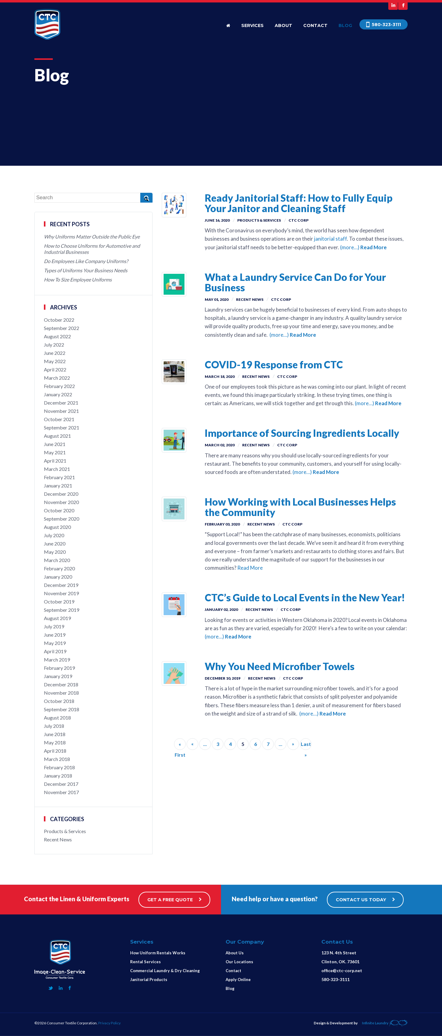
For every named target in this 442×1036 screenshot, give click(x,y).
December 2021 (61, 402)
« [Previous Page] (192, 744)
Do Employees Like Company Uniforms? (86, 261)
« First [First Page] (180, 745)
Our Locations (239, 961)
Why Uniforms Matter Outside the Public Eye (92, 236)
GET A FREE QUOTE (174, 899)
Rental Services (145, 961)
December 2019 (61, 585)
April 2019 (55, 651)
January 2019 (58, 676)
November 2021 (61, 411)
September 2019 (61, 610)
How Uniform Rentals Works (157, 952)
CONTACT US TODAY (365, 899)
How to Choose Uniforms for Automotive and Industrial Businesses (92, 249)
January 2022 (58, 394)
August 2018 (57, 717)
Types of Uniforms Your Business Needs (85, 270)
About (283, 25)
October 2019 (59, 601)
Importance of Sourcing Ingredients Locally (302, 433)
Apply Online (238, 979)
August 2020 (57, 527)
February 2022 (59, 386)
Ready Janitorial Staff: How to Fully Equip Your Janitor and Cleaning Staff (299, 203)
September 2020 (61, 519)
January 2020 (58, 577)
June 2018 (54, 734)
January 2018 (58, 775)
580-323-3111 (335, 979)
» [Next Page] (293, 744)
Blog (345, 25)
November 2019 (61, 593)
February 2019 (59, 668)
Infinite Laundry (385, 1023)
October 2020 (59, 510)
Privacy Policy (109, 1023)
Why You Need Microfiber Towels (280, 666)
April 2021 (55, 461)
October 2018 (59, 701)
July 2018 (54, 726)
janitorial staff (330, 238)
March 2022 (57, 378)
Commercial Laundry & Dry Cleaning (165, 970)
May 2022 (55, 361)
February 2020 (59, 568)
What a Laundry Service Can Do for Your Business (295, 282)
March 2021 (57, 469)
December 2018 (61, 684)
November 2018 (61, 693)
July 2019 (54, 626)
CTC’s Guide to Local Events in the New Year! (305, 597)
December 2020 (61, 494)
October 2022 (59, 320)
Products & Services (259, 220)
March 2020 (57, 560)
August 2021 (57, 436)
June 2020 (54, 543)
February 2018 (59, 767)
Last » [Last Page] (306, 745)
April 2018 (55, 751)
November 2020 (61, 502)
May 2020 (55, 552)
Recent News (249, 299)
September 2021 (61, 427)
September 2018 (61, 709)
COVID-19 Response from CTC (274, 365)
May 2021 (55, 452)
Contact (315, 25)
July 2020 (54, 535)
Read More (373, 247)
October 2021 (59, 419)
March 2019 (57, 659)
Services (252, 25)
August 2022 (57, 336)
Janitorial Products (148, 979)
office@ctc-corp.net (341, 970)
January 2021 (58, 485)
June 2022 (54, 353)
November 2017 (61, 792)
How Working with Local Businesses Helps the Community (300, 507)
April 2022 (55, 369)
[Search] (93, 198)
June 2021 (54, 444)
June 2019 (54, 635)
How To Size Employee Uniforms (78, 279)
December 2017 (61, 784)
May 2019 (55, 643)
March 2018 (57, 759)
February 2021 (59, 477)
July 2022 (54, 344)
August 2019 (57, 618)
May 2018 (55, 742)
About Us (235, 952)
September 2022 (61, 328)
